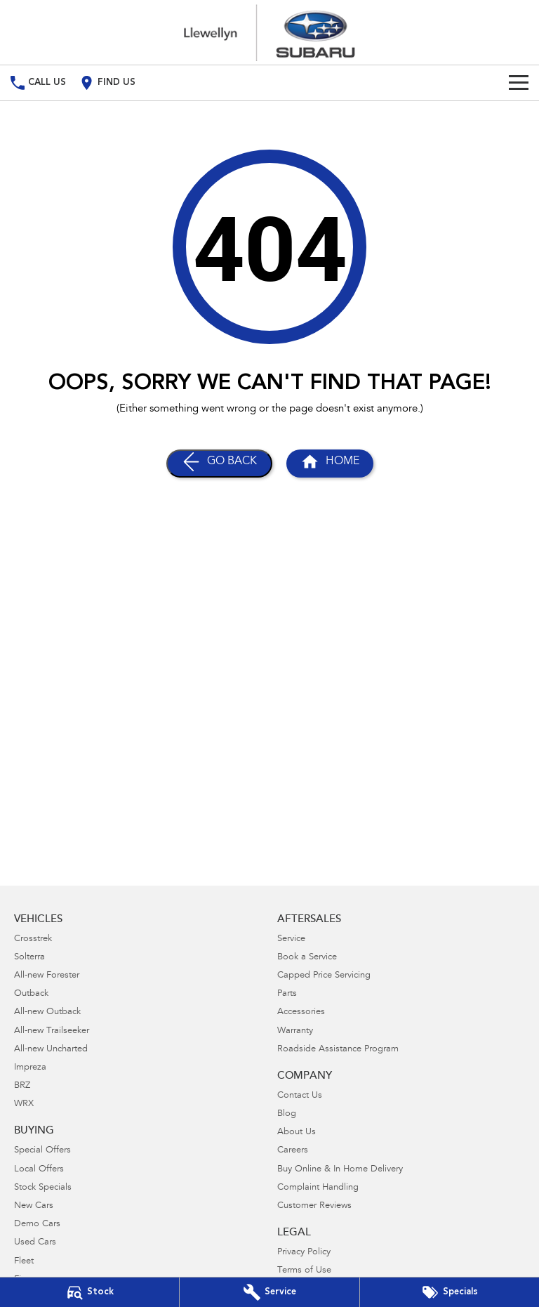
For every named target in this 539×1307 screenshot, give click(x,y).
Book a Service (307, 957)
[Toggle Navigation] (518, 82)
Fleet (24, 1261)
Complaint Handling (318, 1188)
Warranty (295, 1031)
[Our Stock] (89, 1292)
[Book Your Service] (269, 1292)
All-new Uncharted (51, 1049)
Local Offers (39, 1169)
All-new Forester (46, 975)
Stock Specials (43, 1188)
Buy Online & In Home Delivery (340, 1169)
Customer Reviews (314, 1206)
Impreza (30, 1067)
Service (291, 939)
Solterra (29, 957)
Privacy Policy (304, 1252)
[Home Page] (269, 32)
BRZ (22, 1086)
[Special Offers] (449, 1292)
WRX (24, 1104)
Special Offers (42, 1150)
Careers (292, 1150)
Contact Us (299, 1096)
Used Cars (35, 1242)
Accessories (301, 1012)
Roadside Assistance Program (338, 1049)
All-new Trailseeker (51, 1031)
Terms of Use (304, 1270)
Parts (287, 994)
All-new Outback (47, 1012)
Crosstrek (33, 939)
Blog (286, 1114)
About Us (296, 1132)
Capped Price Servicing (324, 975)
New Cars (33, 1206)
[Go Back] (219, 463)
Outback (31, 994)
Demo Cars (37, 1224)
